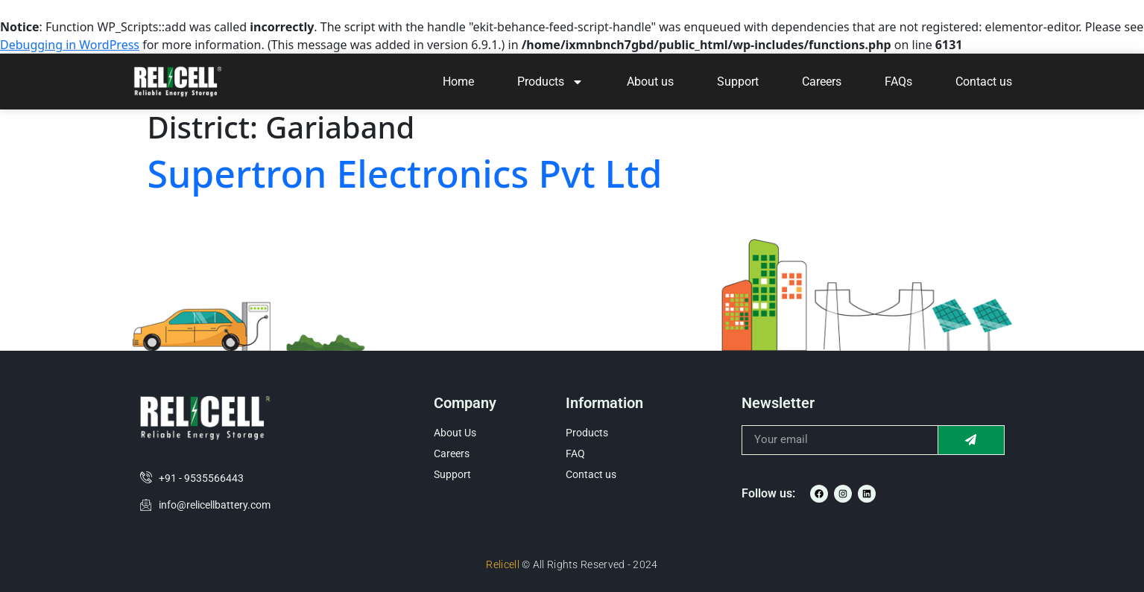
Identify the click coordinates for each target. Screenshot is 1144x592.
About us (650, 81)
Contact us (983, 81)
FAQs (898, 81)
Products (550, 82)
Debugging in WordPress (69, 44)
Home (458, 81)
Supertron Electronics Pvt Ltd (405, 173)
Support (738, 81)
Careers (821, 81)
